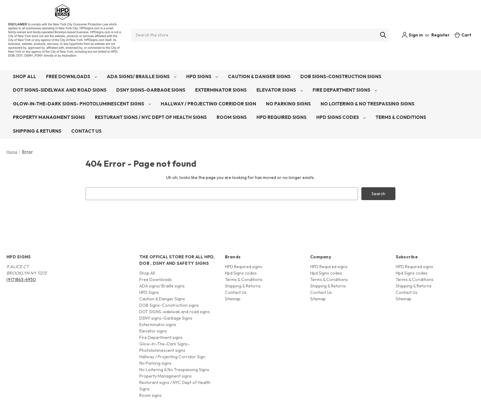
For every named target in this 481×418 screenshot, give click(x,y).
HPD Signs (202, 76)
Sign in (412, 35)
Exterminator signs (221, 90)
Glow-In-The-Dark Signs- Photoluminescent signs (82, 104)
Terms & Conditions (400, 117)
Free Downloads (71, 76)
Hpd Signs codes (341, 117)
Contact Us (86, 131)
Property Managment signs (49, 117)
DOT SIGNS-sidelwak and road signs (59, 90)
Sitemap (232, 299)
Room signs (232, 117)
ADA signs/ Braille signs (141, 76)
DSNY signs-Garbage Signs (150, 90)
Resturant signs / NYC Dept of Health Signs (151, 117)
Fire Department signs (345, 90)
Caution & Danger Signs (259, 76)
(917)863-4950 (21, 279)
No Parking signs (288, 104)
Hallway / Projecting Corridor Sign (208, 104)
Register (440, 35)
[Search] (383, 34)
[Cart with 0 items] (463, 35)
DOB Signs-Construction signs (340, 76)
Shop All (24, 76)
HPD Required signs (281, 117)
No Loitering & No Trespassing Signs (367, 104)
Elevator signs (279, 90)
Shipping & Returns (37, 131)
